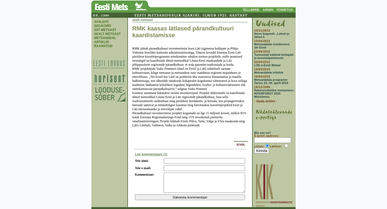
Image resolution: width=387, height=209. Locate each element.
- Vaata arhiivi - (265, 101)
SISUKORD (102, 26)
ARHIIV (268, 10)
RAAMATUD (103, 46)
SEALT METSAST (107, 34)
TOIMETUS (284, 10)
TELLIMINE (250, 10)
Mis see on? (262, 132)
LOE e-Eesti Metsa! (267, 65)
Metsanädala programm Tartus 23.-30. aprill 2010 (271, 81)
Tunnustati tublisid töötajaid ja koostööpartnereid (273, 56)
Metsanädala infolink (268, 72)
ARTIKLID (101, 42)
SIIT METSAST (105, 30)
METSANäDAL (105, 38)
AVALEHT (101, 22)
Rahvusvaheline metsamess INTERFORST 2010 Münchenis (274, 93)
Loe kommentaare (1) (151, 154)
